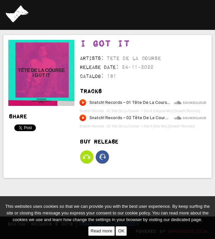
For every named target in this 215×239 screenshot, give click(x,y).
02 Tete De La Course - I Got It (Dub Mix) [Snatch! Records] (150, 96)
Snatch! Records (91, 81)
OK (121, 230)
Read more (101, 230)
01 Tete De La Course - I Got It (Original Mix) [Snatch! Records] (153, 81)
